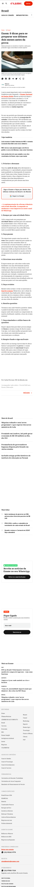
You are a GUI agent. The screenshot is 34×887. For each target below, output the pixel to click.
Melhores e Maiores (7, 833)
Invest (3, 741)
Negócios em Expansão (8, 840)
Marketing (26, 721)
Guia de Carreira (6, 768)
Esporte (25, 724)
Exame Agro (26, 727)
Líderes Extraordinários (8, 817)
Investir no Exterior (7, 811)
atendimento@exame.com (10, 861)
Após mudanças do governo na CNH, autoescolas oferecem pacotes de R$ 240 (17, 516)
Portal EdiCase (24, 385)
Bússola (3, 801)
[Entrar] (28, 3)
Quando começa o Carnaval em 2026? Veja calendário (17, 531)
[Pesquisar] (6, 3)
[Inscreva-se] (17, 632)
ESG (2, 732)
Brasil (5, 10)
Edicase (7, 84)
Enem (3, 387)
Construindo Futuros (7, 804)
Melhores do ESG (6, 836)
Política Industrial (6, 823)
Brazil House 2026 (6, 795)
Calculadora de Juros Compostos (11, 781)
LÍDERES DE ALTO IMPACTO (9, 719)
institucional (5, 878)
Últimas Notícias (6, 716)
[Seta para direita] (29, 15)
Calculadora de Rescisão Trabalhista (12, 778)
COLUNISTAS (5, 748)
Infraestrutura (22, 15)
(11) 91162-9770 (10, 852)
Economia (4, 729)
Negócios (4, 744)
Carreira (3, 726)
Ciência (25, 736)
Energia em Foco (6, 808)
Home (3, 30)
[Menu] (2, 3)
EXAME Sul (4, 798)
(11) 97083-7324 (10, 870)
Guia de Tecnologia (7, 762)
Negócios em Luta (6, 820)
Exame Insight (5, 735)
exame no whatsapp (10, 565)
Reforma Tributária (7, 814)
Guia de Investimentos (7, 765)
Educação (9, 387)
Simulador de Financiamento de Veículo (13, 784)
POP (24, 740)
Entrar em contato (7, 849)
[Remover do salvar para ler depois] (23, 79)
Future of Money (28, 733)
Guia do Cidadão (7, 15)
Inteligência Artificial (7, 738)
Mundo (25, 715)
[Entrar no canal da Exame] (17, 577)
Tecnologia (26, 730)
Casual (6, 611)
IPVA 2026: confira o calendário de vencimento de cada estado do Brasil (17, 524)
